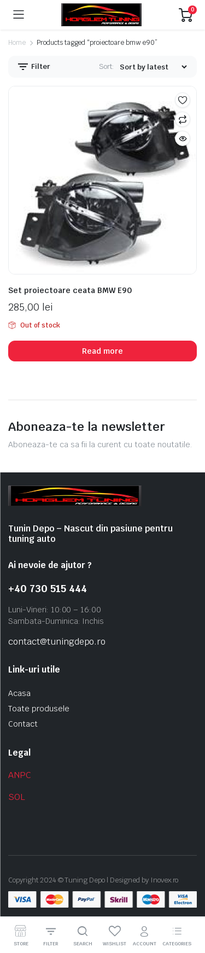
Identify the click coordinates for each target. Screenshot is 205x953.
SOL (16, 797)
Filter (33, 66)
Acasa (19, 693)
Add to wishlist (182, 100)
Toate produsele (38, 709)
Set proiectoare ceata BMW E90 (70, 290)
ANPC (19, 775)
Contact (23, 724)
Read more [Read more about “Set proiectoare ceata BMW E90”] (102, 351)
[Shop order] (153, 67)
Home (17, 42)
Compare (182, 119)
